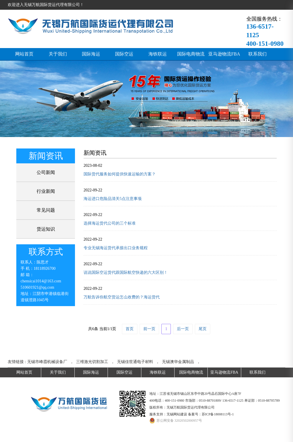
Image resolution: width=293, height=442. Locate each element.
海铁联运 (158, 53)
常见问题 (46, 210)
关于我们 (58, 53)
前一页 (149, 329)
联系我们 (257, 53)
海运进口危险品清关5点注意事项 (113, 199)
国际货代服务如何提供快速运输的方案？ (120, 174)
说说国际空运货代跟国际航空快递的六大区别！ (126, 272)
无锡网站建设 (177, 414)
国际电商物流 (191, 53)
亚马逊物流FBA (224, 53)
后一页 (183, 329)
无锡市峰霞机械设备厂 (47, 362)
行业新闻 (46, 191)
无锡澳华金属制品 (178, 362)
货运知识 (46, 229)
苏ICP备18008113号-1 (218, 414)
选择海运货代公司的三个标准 (110, 223)
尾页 (203, 329)
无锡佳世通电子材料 (135, 362)
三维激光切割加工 (92, 362)
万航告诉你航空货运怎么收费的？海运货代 (122, 297)
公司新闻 (46, 172)
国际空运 (124, 53)
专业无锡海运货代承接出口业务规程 (116, 248)
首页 (130, 329)
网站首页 (24, 53)
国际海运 (91, 53)
